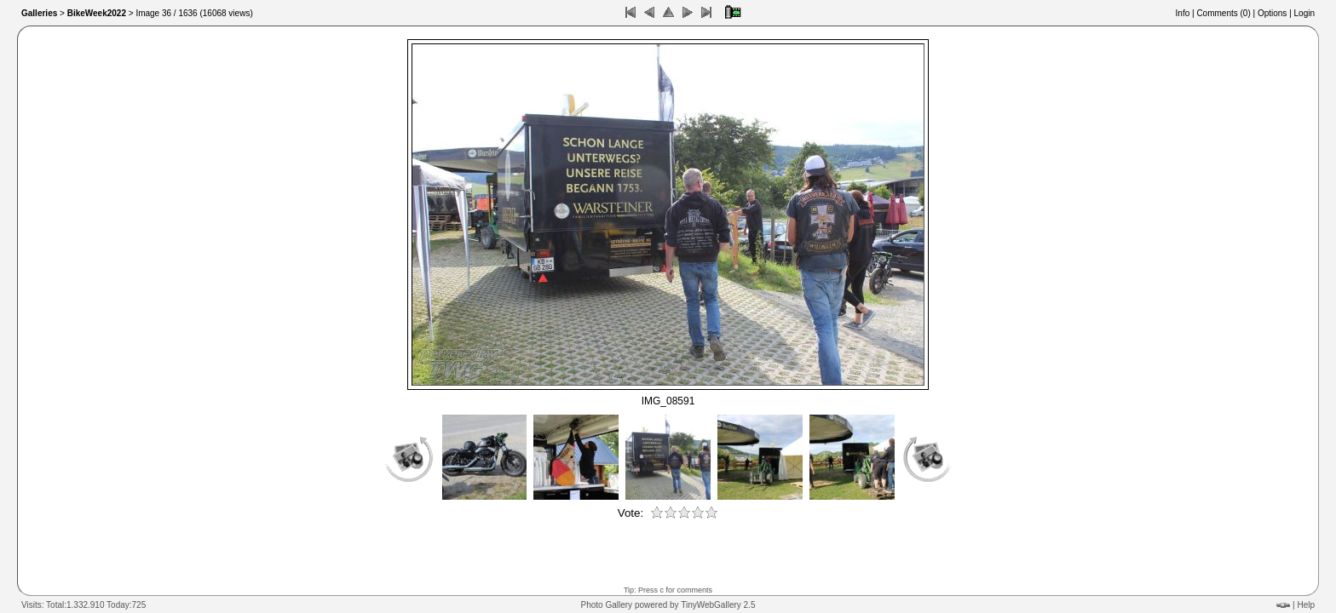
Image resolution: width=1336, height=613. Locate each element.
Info (1183, 13)
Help (1306, 605)
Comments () (1223, 13)
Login (1304, 13)
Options (1272, 13)
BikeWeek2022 (96, 13)
